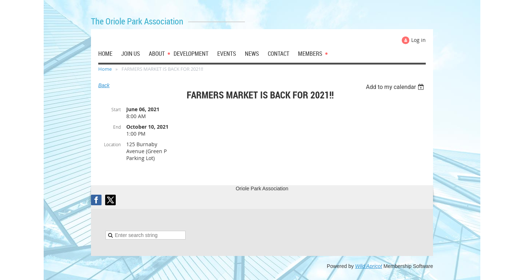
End (117, 127)
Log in (418, 39)
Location (112, 144)
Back (104, 85)
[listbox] (396, 87)
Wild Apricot (368, 266)
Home (105, 69)
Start (116, 109)
